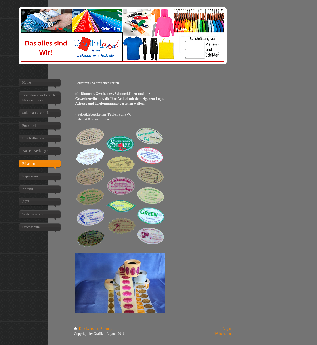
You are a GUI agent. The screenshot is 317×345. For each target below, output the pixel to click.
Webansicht (223, 334)
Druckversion (86, 328)
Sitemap (106, 328)
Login (227, 328)
